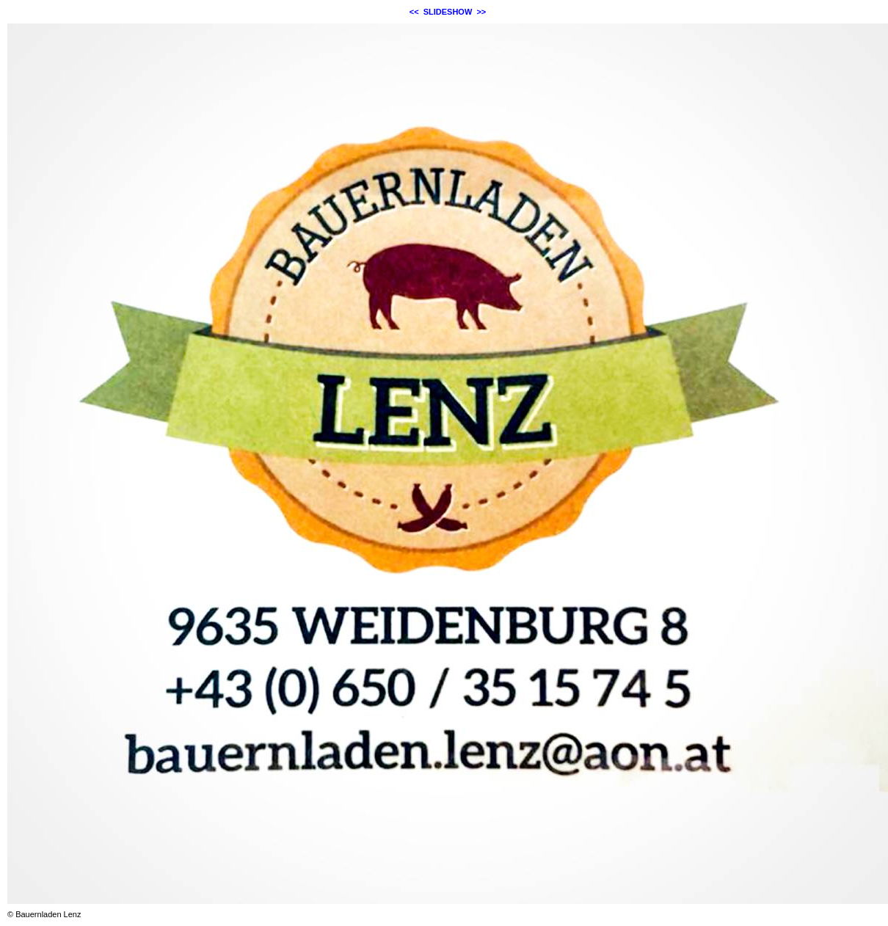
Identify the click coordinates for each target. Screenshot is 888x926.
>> (481, 11)
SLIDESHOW (448, 11)
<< (414, 11)
